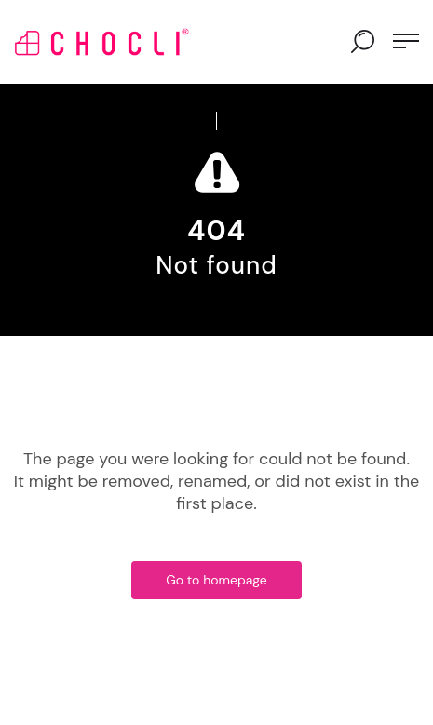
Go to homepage (216, 579)
